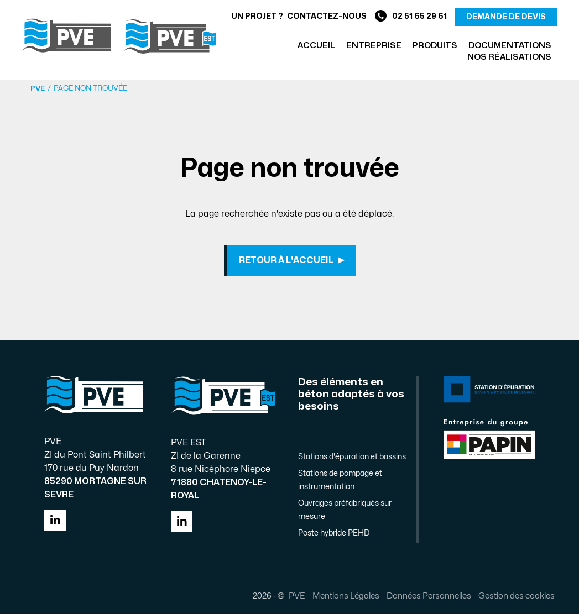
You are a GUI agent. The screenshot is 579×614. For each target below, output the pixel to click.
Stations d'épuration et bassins (352, 457)
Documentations (509, 45)
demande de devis (506, 16)
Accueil (316, 45)
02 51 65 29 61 (411, 17)
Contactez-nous (327, 16)
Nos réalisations (509, 57)
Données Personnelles (428, 597)
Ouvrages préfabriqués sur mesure (345, 511)
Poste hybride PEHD (333, 534)
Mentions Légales (345, 597)
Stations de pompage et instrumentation (340, 481)
